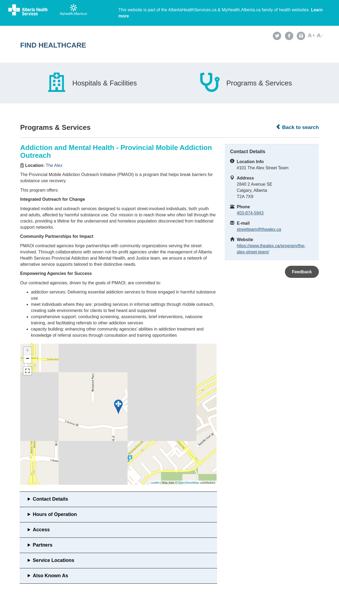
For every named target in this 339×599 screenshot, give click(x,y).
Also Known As (50, 575)
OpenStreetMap (188, 482)
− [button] (27, 359)
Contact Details (50, 499)
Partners (42, 545)
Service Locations (53, 560)
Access (41, 529)
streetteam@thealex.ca (259, 229)
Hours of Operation (55, 514)
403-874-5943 (250, 213)
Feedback (302, 272)
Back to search (297, 127)
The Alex (54, 165)
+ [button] (27, 351)
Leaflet (155, 482)
